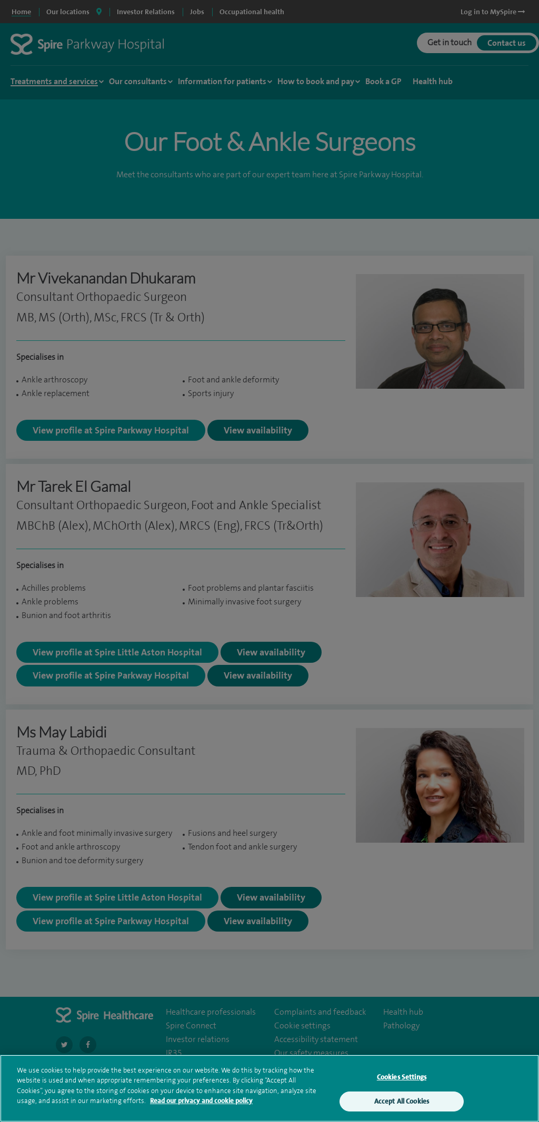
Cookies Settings (401, 1077)
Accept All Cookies (401, 1102)
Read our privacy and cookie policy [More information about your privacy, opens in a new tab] (201, 1101)
